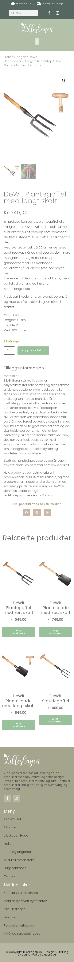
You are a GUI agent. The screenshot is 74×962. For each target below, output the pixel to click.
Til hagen (20, 57)
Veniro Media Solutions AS (39, 955)
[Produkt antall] (9, 351)
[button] (37, 41)
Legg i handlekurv (33, 351)
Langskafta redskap (38, 61)
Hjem (7, 57)
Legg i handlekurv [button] (18, 632)
